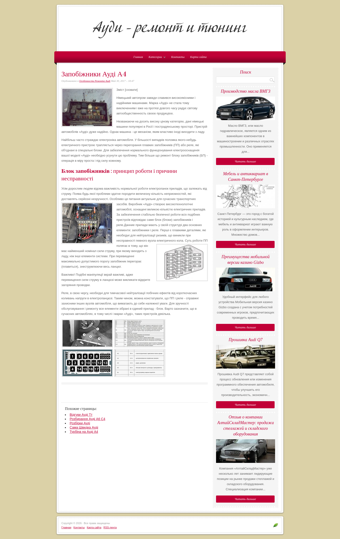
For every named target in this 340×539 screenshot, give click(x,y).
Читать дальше (245, 161)
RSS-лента (110, 527)
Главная (66, 527)
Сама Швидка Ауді (84, 427)
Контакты (178, 57)
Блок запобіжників (85, 170)
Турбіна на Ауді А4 (84, 432)
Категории (156, 58)
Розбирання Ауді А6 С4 (87, 419)
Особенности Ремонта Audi (94, 80)
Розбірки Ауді (80, 423)
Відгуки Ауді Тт (81, 415)
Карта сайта (198, 57)
